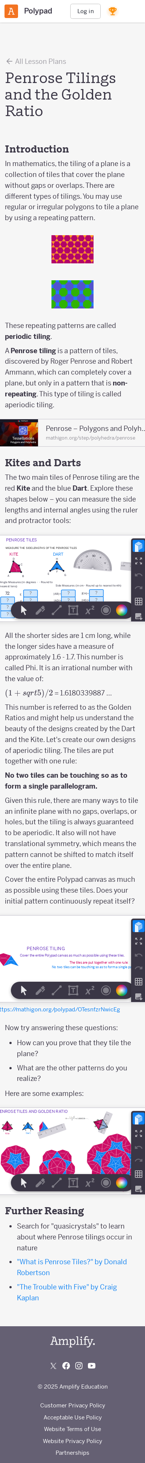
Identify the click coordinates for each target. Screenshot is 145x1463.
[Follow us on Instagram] (78, 1365)
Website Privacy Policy (72, 1441)
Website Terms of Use (72, 1429)
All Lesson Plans (35, 61)
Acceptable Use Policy (73, 1417)
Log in (85, 11)
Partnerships (72, 1452)
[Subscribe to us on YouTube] (91, 1365)
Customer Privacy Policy (72, 1405)
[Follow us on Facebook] (66, 1365)
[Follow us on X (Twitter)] (53, 1365)
